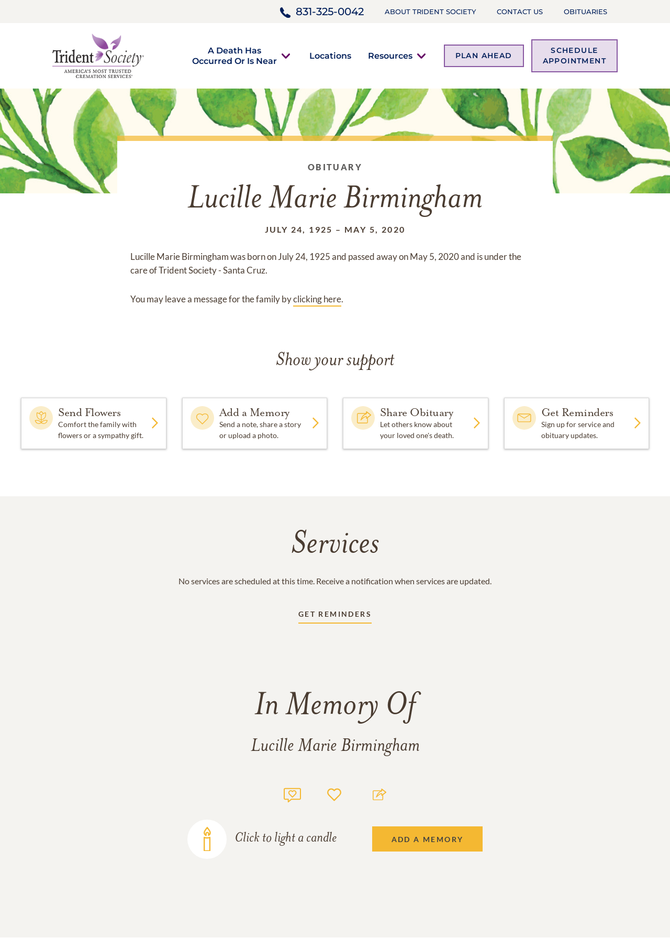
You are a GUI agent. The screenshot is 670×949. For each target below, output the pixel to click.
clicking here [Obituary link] (317, 298)
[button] (234, 55)
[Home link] (98, 55)
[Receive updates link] (335, 616)
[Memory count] (292, 793)
